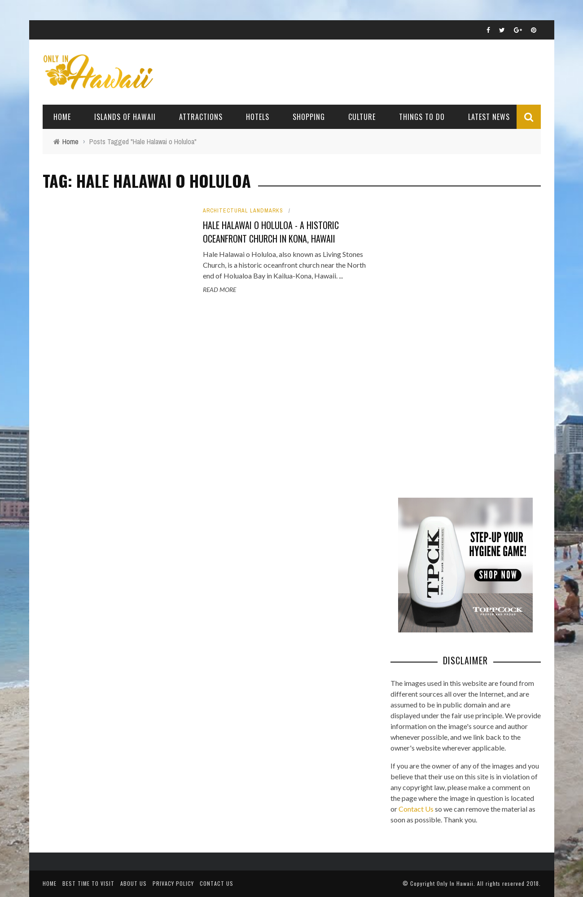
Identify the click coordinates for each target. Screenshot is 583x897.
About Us (133, 883)
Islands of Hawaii (125, 116)
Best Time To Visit (88, 883)
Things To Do (422, 116)
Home (62, 116)
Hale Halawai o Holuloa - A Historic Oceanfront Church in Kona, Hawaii (271, 231)
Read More (219, 289)
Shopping (309, 116)
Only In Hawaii (455, 883)
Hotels (257, 116)
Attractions (201, 116)
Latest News (489, 116)
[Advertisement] (457, 341)
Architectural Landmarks (243, 210)
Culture (362, 116)
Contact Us (416, 808)
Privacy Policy (173, 883)
